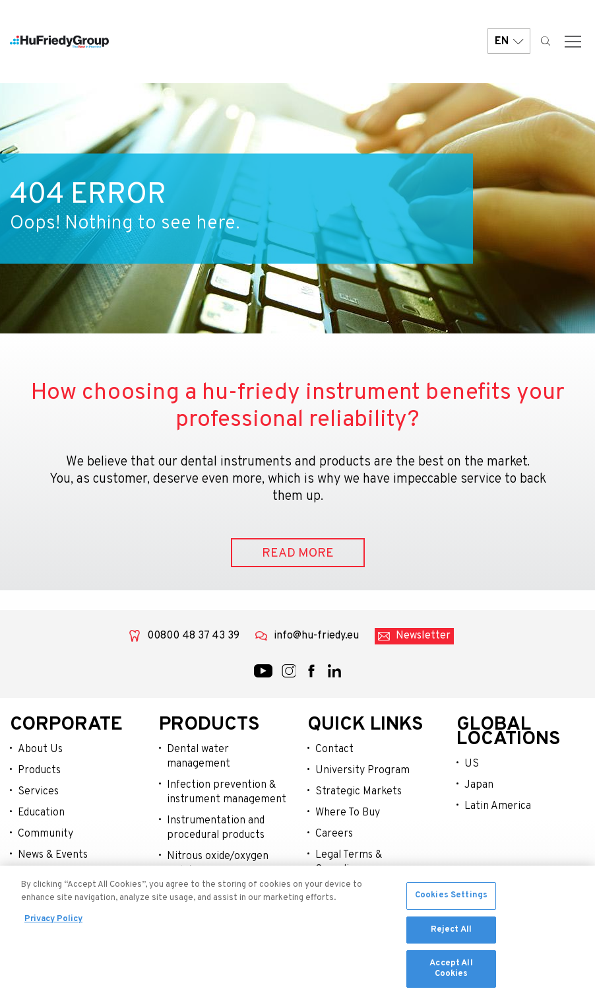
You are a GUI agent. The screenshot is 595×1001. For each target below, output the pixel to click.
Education (41, 812)
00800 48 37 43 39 (193, 635)
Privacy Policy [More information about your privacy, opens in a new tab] (53, 923)
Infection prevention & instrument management (226, 792)
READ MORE (298, 553)
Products (39, 770)
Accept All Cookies (450, 972)
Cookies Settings (451, 899)
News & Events (53, 855)
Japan (478, 785)
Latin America (497, 806)
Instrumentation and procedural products (216, 828)
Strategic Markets (358, 791)
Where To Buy (347, 812)
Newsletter (423, 635)
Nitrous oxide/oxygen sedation (217, 864)
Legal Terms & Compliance (348, 862)
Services (38, 791)
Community (45, 834)
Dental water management (198, 757)
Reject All (451, 933)
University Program (362, 770)
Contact (334, 749)
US (471, 764)
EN (509, 41)
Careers (334, 834)
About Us (40, 749)
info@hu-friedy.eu (316, 635)
